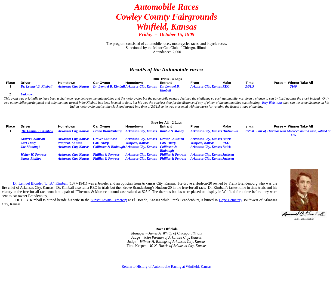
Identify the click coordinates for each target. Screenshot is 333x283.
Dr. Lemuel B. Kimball (36, 86)
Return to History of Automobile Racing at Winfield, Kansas (166, 266)
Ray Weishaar (272, 102)
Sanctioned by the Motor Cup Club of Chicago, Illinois (166, 48)
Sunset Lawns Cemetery (109, 200)
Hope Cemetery (230, 200)
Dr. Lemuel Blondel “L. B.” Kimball (40, 183)
